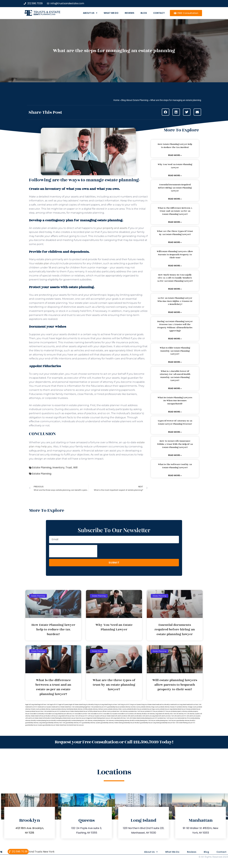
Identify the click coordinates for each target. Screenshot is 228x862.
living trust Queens (135, 704)
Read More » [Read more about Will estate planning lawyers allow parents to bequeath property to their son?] (175, 265)
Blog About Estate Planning (134, 100)
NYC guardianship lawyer (112, 707)
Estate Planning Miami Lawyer (101, 718)
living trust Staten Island (148, 704)
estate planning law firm (45, 14)
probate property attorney (179, 711)
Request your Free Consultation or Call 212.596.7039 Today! (114, 742)
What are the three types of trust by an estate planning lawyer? (175, 233)
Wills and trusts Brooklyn (135, 716)
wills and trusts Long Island (150, 716)
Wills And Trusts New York (38, 851)
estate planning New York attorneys (104, 720)
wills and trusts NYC (180, 716)
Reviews (129, 13)
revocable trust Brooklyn (37, 714)
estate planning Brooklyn (64, 720)
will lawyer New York (71, 716)
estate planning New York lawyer (145, 720)
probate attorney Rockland (64, 709)
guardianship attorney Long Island (35, 723)
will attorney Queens (193, 714)
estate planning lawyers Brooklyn (47, 720)
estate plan (42, 263)
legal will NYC (54, 704)
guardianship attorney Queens (91, 723)
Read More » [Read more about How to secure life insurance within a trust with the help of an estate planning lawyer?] (175, 455)
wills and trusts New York (166, 716)
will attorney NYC (181, 714)
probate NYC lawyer (151, 711)
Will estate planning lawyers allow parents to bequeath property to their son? (175, 254)
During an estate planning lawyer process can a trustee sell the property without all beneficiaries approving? (175, 326)
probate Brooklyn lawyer (134, 709)
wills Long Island (115, 718)
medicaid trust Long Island (178, 704)
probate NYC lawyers (164, 711)
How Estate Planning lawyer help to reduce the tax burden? (175, 146)
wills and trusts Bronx (121, 716)
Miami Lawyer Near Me (74, 718)
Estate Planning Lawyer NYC (187, 723)
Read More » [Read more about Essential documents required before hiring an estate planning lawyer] (175, 198)
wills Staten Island (134, 718)
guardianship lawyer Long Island (149, 723)
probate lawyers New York (38, 711)
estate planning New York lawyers (166, 720)
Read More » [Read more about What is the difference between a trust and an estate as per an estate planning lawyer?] (175, 222)
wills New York (124, 718)
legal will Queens (63, 704)
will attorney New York (169, 714)
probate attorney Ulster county (117, 709)
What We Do (111, 13)
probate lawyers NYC (53, 711)
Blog (144, 13)
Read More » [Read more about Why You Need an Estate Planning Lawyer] (175, 175)
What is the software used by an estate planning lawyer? (175, 466)
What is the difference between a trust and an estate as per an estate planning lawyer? (175, 211)
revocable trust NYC (97, 714)
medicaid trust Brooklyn (163, 704)
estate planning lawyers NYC (149, 718)
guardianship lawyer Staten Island (53, 725)
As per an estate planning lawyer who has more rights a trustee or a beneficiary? (175, 301)
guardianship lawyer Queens (34, 725)
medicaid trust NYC (31, 707)
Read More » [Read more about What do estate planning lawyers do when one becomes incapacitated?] (175, 411)
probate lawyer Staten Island (69, 711)
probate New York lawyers (166, 718)
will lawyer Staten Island (107, 716)
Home (116, 100)
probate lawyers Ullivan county (101, 711)
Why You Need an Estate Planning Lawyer (175, 166)
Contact (159, 13)
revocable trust (122, 714)
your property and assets (112, 228)
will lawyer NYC (83, 716)
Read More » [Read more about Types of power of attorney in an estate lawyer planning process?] (175, 432)
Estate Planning (41, 467)
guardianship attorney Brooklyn (186, 720)
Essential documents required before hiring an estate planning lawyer (175, 187)
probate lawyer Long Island (168, 709)
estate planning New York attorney (82, 720)
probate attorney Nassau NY (168, 707)
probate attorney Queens (48, 709)
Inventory (58, 467)
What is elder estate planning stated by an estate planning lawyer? (175, 351)
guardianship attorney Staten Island (111, 723)
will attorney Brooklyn (140, 714)
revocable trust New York (82, 714)
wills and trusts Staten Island (33, 718)
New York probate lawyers (96, 707)
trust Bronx (130, 714)
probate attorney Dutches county (130, 707)
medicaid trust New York (193, 704)
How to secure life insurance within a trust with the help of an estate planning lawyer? (175, 444)
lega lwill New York (43, 704)
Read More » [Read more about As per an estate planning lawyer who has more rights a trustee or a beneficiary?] (175, 312)
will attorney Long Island (154, 714)
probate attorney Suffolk (79, 709)
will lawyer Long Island (58, 716)
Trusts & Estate (47, 12)
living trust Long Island (101, 704)
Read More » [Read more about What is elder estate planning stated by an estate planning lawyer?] (175, 362)
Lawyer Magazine (86, 718)
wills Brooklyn (47, 718)
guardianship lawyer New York (169, 723)
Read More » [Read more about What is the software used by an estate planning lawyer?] (175, 475)
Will (75, 467)
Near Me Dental (68, 725)
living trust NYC (125, 704)
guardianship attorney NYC (74, 723)
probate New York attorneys (120, 711)
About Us (90, 13)
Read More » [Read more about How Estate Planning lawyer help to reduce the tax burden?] (175, 155)
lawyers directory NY (68, 714)
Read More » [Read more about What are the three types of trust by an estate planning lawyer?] (175, 242)
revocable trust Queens (110, 714)
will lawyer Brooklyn (45, 716)
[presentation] (73, 551)
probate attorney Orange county (187, 707)
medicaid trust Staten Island (60, 707)
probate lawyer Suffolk (85, 711)
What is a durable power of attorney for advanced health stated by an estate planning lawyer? (174, 376)
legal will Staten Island (75, 704)
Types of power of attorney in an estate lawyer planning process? (175, 422)
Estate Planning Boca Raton (59, 718)
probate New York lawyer (137, 711)
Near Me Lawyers (78, 725)
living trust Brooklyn (88, 704)
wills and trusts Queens (193, 716)
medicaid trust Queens (44, 707)
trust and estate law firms (182, 718)
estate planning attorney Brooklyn (125, 720)
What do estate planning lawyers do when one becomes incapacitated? (175, 400)
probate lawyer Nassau (183, 709)
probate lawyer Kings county (150, 709)
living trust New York (114, 704)
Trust (69, 467)
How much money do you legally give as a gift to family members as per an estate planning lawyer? (175, 278)
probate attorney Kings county (150, 707)
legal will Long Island (31, 704)
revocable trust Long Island (53, 714)
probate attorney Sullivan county (97, 709)
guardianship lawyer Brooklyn (131, 723)
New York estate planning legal (78, 707)
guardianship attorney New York (55, 723)
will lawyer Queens (94, 716)
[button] (165, 112)
